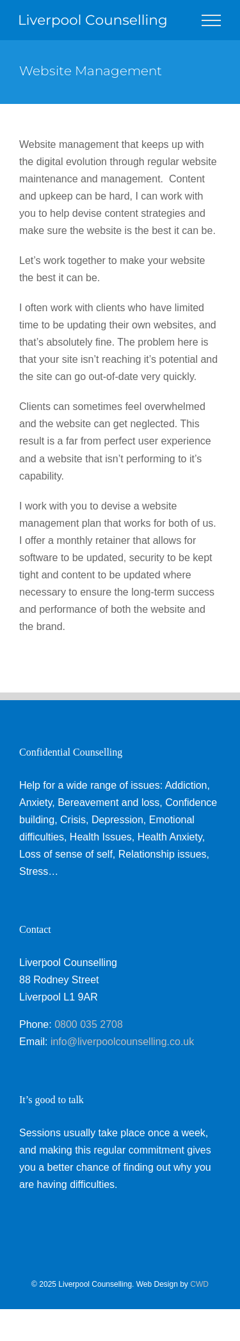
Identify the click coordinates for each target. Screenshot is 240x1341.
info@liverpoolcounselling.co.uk (122, 1041)
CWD (199, 1284)
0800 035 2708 (88, 1024)
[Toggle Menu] (211, 20)
